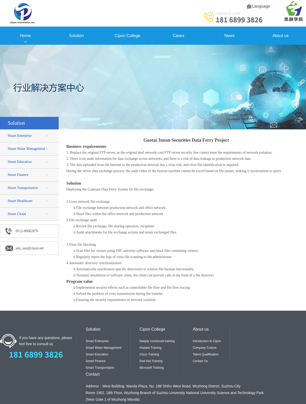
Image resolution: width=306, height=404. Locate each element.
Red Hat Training (150, 361)
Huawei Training (150, 348)
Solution (76, 35)
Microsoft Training (151, 367)
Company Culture (204, 348)
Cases (178, 35)
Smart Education (20, 162)
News (229, 35)
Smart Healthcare (20, 201)
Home (25, 35)
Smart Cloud (17, 214)
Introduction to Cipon (207, 341)
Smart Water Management (26, 149)
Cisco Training (149, 354)
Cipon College (128, 35)
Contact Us (200, 361)
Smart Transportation (23, 188)
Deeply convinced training (156, 341)
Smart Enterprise (20, 136)
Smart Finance (18, 175)
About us (280, 35)
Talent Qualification (206, 354)
